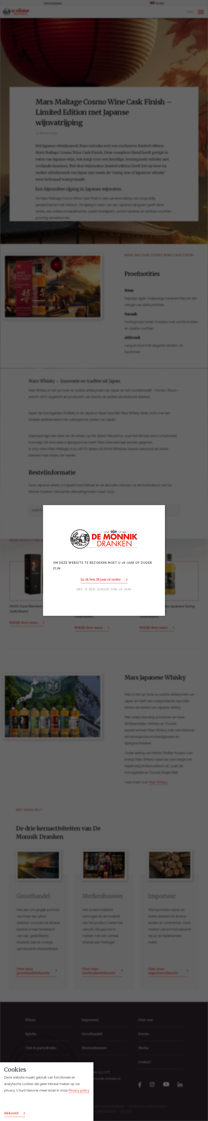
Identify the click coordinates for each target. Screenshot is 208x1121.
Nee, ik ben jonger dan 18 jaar (104, 589)
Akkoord (11, 1113)
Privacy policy (78, 1090)
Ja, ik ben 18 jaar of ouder (101, 580)
